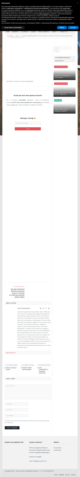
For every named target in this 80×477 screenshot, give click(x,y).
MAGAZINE (58, 100)
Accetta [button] (73, 27)
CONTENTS (15, 31)
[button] (77, 3)
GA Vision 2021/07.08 (61, 83)
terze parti (30, 10)
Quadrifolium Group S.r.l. (32, 471)
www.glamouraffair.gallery (42, 452)
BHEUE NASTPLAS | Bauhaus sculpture (64, 110)
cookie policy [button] (66, 8)
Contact (73, 474)
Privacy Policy (57, 448)
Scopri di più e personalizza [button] (13, 27)
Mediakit (61, 474)
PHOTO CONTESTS (43, 31)
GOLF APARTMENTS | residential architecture (43, 370)
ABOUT (54, 31)
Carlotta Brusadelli (23, 308)
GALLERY (33, 31)
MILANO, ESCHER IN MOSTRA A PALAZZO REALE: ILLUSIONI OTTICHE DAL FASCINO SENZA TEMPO (17, 293)
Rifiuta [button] (62, 27)
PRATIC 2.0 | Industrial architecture (62, 76)
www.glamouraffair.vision (43, 450)
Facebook (32, 456)
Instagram (39, 456)
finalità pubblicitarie (44, 14)
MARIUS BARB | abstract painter (27, 368)
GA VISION (24, 31)
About (56, 474)
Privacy (67, 474)
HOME (7, 31)
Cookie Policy (57, 450)
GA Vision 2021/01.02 (61, 67)
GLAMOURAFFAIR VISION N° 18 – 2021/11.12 (64, 93)
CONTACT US (63, 31)
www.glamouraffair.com (41, 448)
